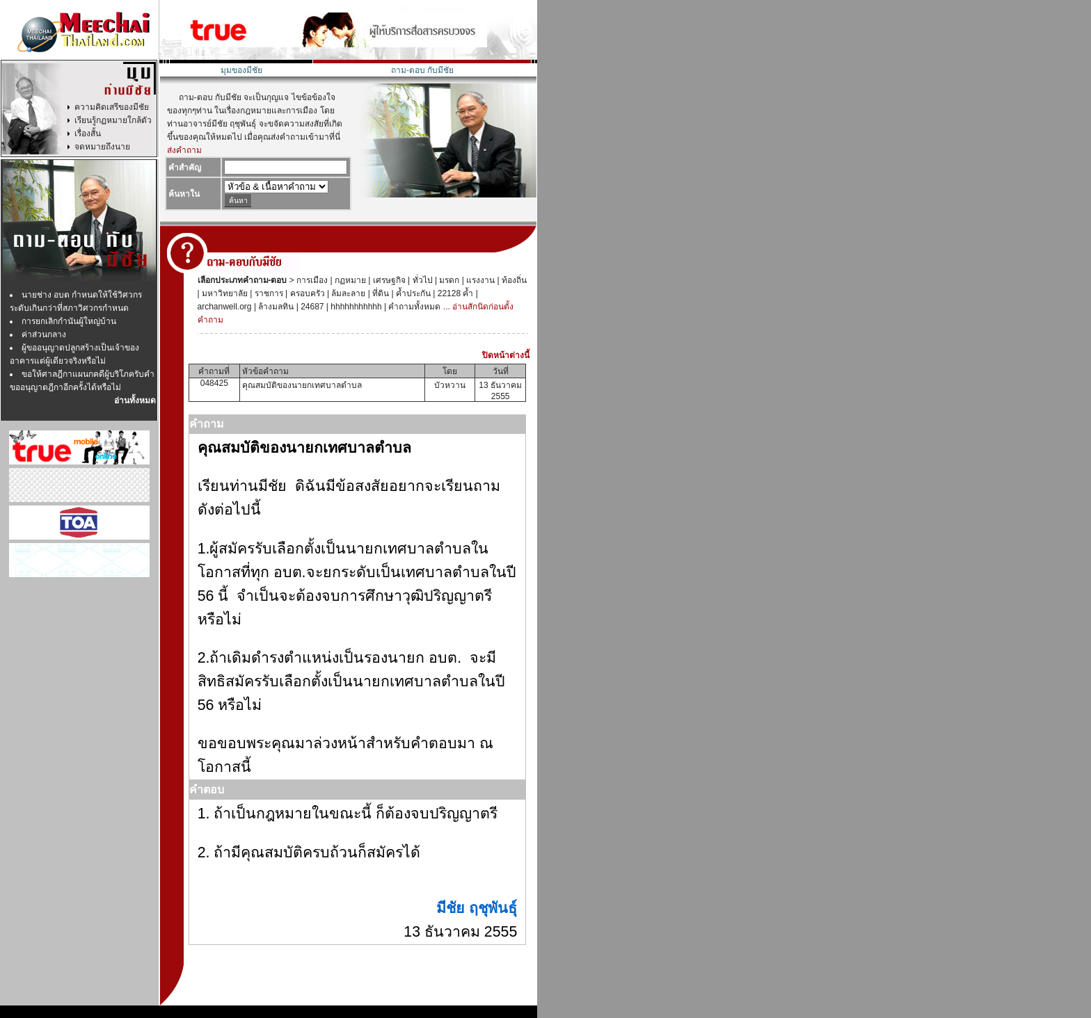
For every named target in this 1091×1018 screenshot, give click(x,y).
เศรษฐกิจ (387, 280)
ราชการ (267, 293)
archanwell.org (225, 307)
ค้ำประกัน (412, 293)
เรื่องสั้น (87, 133)
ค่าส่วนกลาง (44, 334)
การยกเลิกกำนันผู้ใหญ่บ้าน (69, 321)
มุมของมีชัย (241, 70)
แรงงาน (479, 280)
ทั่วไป (421, 280)
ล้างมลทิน (275, 307)
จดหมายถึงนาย (102, 147)
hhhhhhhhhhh (355, 307)
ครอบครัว (305, 293)
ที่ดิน (379, 293)
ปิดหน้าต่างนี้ (505, 355)
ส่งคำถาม (184, 150)
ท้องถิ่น (513, 280)
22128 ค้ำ (454, 293)
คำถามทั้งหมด (413, 307)
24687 (311, 307)
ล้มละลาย (347, 293)
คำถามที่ (214, 371)
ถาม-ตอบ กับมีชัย (422, 70)
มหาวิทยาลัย (224, 293)
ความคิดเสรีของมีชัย (111, 107)
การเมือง (311, 280)
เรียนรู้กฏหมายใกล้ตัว (113, 120)
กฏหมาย (349, 280)
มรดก (448, 280)
